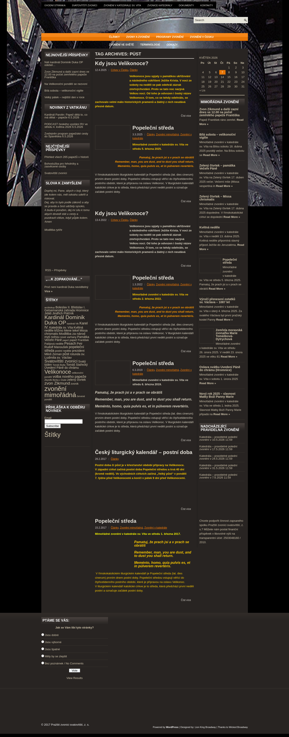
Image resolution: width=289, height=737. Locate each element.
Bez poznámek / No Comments (64, 663)
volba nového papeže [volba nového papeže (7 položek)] (69, 376)
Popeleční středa (153, 128)
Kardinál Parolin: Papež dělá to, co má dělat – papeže (66, 116)
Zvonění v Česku (202, 36)
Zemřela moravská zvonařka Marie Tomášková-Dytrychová (229, 334)
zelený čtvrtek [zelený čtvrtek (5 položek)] (76, 379)
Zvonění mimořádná (167, 134)
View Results (74, 678)
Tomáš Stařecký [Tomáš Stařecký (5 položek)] (77, 364)
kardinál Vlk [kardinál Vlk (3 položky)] (73, 323)
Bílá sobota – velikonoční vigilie (64, 90)
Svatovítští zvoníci (84, 5)
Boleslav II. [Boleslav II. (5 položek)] (63, 307)
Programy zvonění (169, 36)
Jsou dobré (52, 635)
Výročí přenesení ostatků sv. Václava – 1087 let (217, 300)
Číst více (186, 115)
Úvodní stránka (55, 5)
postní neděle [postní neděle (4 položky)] (63, 350)
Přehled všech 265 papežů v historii (67, 157)
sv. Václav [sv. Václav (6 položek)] (64, 357)
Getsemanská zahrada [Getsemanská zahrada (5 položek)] (60, 310)
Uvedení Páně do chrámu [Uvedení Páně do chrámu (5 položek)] (62, 367)
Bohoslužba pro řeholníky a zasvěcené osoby (62, 165)
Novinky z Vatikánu (68, 107)
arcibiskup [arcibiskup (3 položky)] (50, 307)
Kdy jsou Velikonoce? (121, 63)
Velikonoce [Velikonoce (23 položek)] (58, 372)
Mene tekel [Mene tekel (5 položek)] (71, 330)
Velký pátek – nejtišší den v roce (65, 97)
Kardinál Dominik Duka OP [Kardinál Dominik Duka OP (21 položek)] (65, 320)
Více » (49, 291)
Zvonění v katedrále (155, 527)
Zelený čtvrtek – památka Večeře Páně (217, 167)
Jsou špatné (52, 649)
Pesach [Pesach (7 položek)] (70, 343)
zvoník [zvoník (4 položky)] (75, 383)
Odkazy (172, 44)
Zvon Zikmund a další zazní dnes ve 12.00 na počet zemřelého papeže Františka (67, 74)
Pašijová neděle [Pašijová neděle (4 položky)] (54, 343)
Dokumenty (186, 5)
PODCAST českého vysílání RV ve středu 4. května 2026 (66, 125)
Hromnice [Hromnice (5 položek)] (82, 310)
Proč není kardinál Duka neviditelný (66, 287)
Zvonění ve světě (121, 44)
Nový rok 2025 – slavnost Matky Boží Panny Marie (217, 395)
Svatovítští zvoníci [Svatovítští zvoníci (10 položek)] (61, 361)
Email (48, 417)
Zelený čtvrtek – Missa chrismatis (215, 198)
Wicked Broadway (238, 727)
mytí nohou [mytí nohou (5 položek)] (52, 337)
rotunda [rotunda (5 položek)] (75, 354)
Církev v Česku (119, 70)
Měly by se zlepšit (56, 656)
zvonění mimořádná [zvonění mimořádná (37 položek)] (60, 391)
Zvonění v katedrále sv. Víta (122, 5)
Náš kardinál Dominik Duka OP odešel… (64, 64)
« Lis (202, 90)
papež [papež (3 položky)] (66, 340)
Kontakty (206, 5)
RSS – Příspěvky (67, 269)
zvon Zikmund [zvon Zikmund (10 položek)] (57, 383)
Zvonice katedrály (159, 5)
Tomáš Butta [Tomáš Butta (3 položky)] (59, 365)
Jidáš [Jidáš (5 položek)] (48, 313)
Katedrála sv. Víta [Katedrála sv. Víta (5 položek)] (61, 327)
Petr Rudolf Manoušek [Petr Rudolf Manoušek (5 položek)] (63, 345)
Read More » (211, 155)
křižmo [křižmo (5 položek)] (58, 330)
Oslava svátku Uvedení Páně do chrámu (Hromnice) (219, 368)
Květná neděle (209, 227)
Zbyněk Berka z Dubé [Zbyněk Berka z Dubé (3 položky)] (55, 380)
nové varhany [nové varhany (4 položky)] (68, 337)
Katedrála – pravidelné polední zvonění (218, 438)
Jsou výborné (53, 642)
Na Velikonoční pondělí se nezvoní (66, 84)
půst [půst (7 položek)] (66, 354)
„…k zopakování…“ (64, 279)
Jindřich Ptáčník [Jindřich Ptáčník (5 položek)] (63, 313)
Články (114, 36)
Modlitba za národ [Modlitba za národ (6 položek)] (72, 333)
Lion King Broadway (205, 727)
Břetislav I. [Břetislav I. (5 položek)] (78, 307)
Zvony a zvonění (138, 36)
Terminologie (150, 44)
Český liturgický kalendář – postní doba (143, 452)
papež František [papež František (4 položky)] (79, 340)
